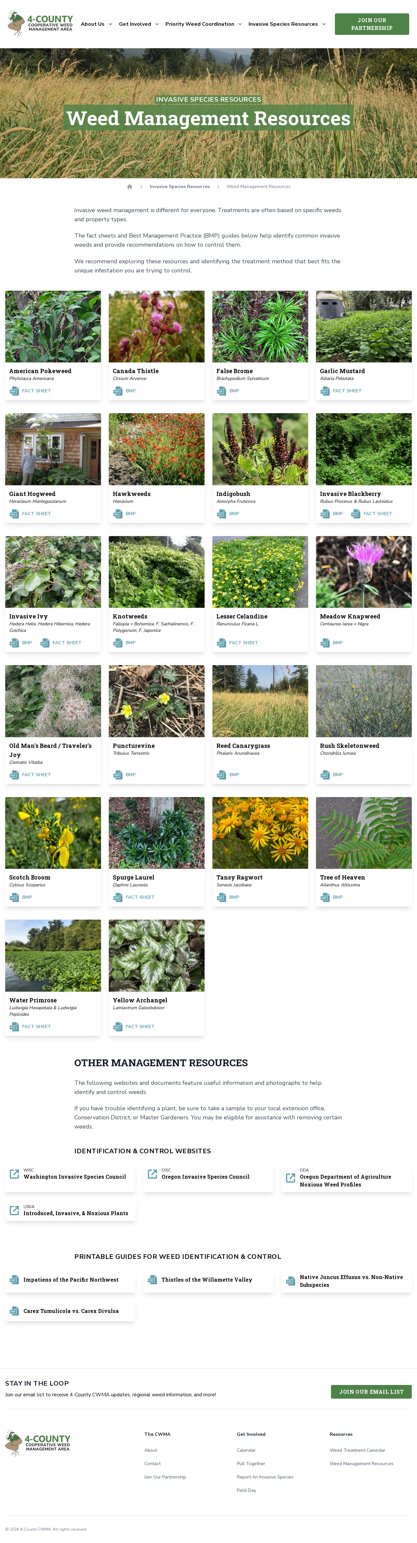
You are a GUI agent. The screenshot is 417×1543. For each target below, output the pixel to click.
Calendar (246, 1450)
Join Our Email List (371, 1391)
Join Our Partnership (372, 24)
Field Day (246, 1490)
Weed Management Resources (362, 1464)
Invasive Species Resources (180, 186)
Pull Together (251, 1464)
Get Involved (251, 1434)
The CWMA (157, 1434)
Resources (341, 1434)
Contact (152, 1464)
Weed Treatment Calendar (357, 1450)
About (150, 1450)
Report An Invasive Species (265, 1477)
